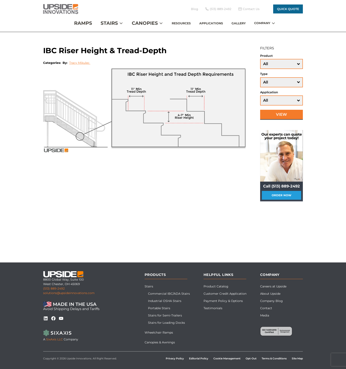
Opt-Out (251, 358)
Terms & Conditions (274, 358)
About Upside (270, 294)
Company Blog (271, 301)
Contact (266, 308)
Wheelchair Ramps (159, 332)
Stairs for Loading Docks (166, 323)
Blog (194, 9)
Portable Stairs (159, 308)
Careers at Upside (273, 286)
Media (264, 315)
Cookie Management (226, 358)
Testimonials (213, 308)
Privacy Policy (175, 358)
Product (266, 56)
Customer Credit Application (225, 294)
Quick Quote (288, 9)
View (281, 114)
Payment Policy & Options (223, 301)
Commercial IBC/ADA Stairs (169, 294)
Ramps (83, 23)
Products (155, 275)
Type (264, 74)
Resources (181, 23)
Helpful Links (218, 275)
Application (269, 92)
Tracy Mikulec (79, 63)
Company (262, 23)
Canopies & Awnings (160, 342)
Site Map (297, 358)
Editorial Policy (198, 358)
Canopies (145, 23)
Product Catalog (216, 286)
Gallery (239, 23)
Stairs (109, 23)
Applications (211, 23)
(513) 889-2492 (54, 288)
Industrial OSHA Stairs (164, 301)
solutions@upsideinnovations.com (69, 293)
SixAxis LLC (54, 339)
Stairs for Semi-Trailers (165, 315)
